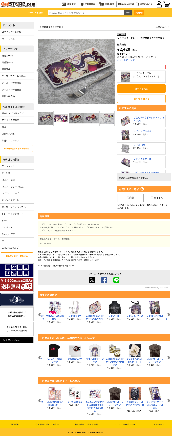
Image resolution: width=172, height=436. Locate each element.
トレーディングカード (12, 213)
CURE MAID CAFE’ (10, 247)
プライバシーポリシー (125, 424)
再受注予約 (7, 62)
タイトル (157, 197)
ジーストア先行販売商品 (14, 76)
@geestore (11, 339)
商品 (130, 197)
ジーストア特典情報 (11, 82)
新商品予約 (7, 55)
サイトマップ (158, 424)
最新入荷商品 (8, 96)
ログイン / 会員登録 (11, 31)
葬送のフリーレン (10, 140)
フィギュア (7, 227)
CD (3, 241)
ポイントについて (126, 60)
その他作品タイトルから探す (17, 148)
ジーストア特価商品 (11, 89)
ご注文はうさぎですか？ (51, 26)
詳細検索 (139, 12)
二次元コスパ (162, 26)
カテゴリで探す (11, 159)
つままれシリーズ (10, 193)
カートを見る (8, 38)
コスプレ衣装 (8, 179)
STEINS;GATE (8, 133)
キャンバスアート (10, 200)
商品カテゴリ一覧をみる (17, 255)
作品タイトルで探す (14, 106)
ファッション (8, 166)
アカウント (9, 25)
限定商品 (6, 69)
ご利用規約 (14, 424)
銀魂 (4, 126)
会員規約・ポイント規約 (47, 424)
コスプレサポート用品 (13, 186)
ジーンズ (6, 173)
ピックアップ (10, 49)
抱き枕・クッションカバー (15, 206)
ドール (5, 220)
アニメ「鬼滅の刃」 (11, 120)
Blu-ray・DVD (8, 234)
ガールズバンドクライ (13, 113)
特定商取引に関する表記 (86, 424)
